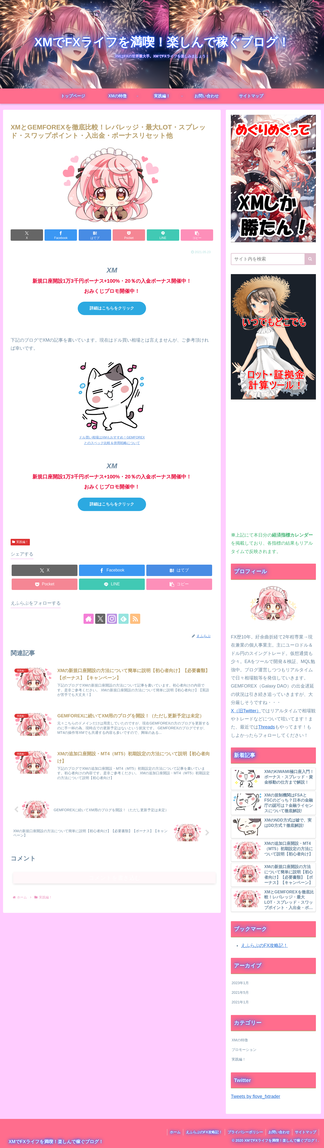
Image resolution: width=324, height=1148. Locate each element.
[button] (197, 235)
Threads (266, 727)
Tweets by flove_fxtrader (255, 1096)
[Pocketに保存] (129, 235)
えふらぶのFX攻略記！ (264, 945)
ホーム (175, 1132)
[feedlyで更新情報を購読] (123, 619)
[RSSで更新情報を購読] (135, 619)
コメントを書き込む (114, 878)
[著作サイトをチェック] (89, 619)
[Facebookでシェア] (61, 235)
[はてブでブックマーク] (95, 235)
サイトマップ (305, 1132)
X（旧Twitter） (246, 710)
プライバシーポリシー (245, 1132)
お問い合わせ (279, 1132)
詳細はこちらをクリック (112, 308)
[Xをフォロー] (100, 619)
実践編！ (20, 542)
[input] (273, 259)
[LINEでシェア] (163, 235)
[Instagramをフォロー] (112, 619)
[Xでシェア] (27, 235)
